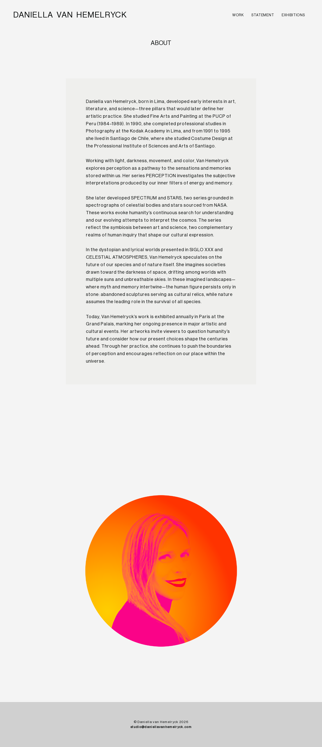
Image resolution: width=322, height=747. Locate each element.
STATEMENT (262, 15)
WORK (238, 15)
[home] (70, 14)
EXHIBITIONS (293, 15)
